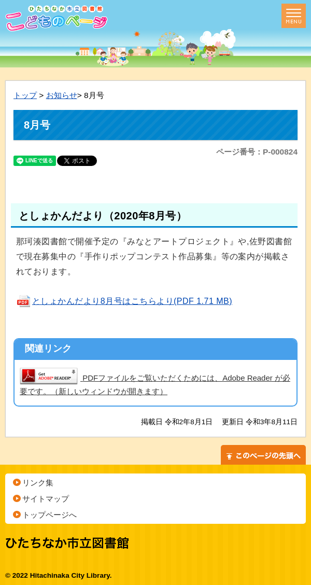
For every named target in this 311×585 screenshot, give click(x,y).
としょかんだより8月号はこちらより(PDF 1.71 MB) (124, 301)
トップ (25, 95)
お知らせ (61, 95)
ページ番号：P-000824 (257, 151)
